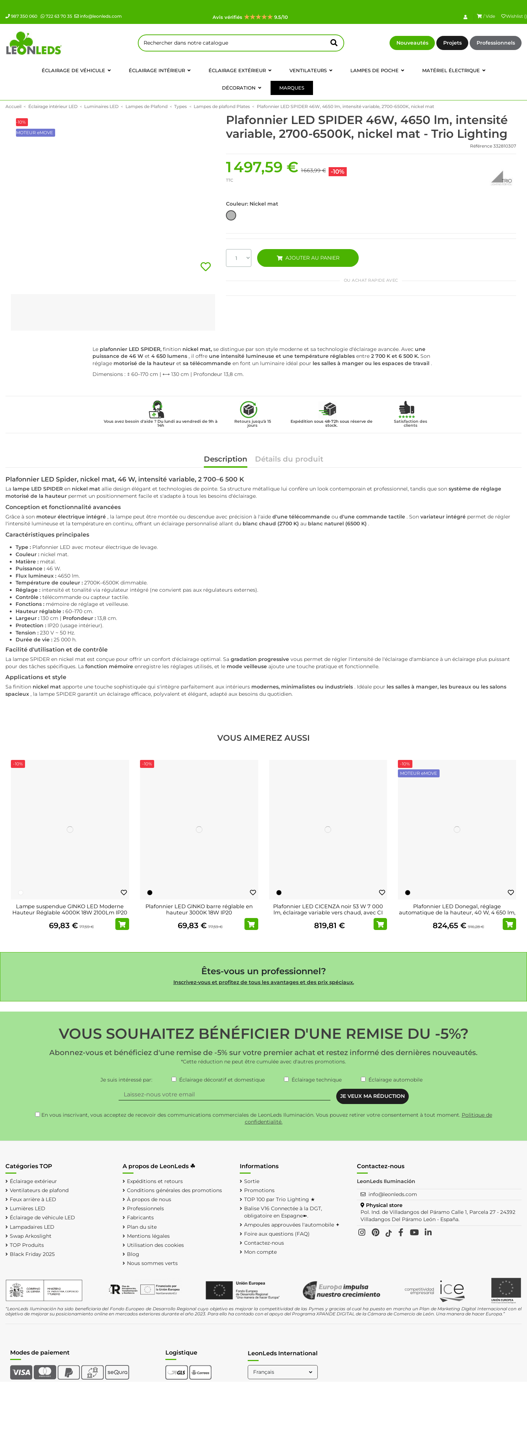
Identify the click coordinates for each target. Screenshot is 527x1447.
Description (225, 459)
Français (283, 1372)
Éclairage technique (317, 1079)
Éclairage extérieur (33, 1181)
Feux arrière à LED (33, 1199)
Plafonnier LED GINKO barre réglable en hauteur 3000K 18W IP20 (199, 909)
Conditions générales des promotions (174, 1190)
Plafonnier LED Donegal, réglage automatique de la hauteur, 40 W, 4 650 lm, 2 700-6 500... (457, 912)
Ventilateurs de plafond (39, 1190)
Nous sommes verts (152, 1263)
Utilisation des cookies (155, 1245)
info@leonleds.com (98, 16)
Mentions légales (148, 1236)
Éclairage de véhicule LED (42, 1217)
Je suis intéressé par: (126, 1079)
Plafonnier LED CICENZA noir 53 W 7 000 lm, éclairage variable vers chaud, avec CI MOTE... (328, 912)
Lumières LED (27, 1208)
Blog (133, 1254)
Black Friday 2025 (32, 1254)
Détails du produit (289, 459)
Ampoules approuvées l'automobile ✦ (292, 1224)
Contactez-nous (264, 1243)
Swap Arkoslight (31, 1236)
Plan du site (142, 1227)
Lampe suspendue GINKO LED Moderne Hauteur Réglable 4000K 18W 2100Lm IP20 (69, 909)
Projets (452, 43)
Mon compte (260, 1252)
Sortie (251, 1181)
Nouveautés (412, 43)
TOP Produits (27, 1245)
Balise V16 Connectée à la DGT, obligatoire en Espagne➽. (283, 1212)
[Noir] (149, 892)
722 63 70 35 (56, 16)
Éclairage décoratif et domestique (222, 1079)
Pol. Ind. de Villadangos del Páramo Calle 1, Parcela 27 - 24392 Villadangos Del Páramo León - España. (438, 1216)
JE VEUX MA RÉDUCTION (372, 1096)
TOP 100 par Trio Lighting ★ (279, 1199)
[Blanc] (20, 892)
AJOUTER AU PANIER (308, 258)
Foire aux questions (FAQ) (277, 1234)
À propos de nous (149, 1199)
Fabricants (140, 1217)
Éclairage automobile (396, 1079)
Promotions (259, 1190)
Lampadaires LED (32, 1227)
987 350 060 (21, 16)
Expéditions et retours (155, 1181)
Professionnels (496, 43)
